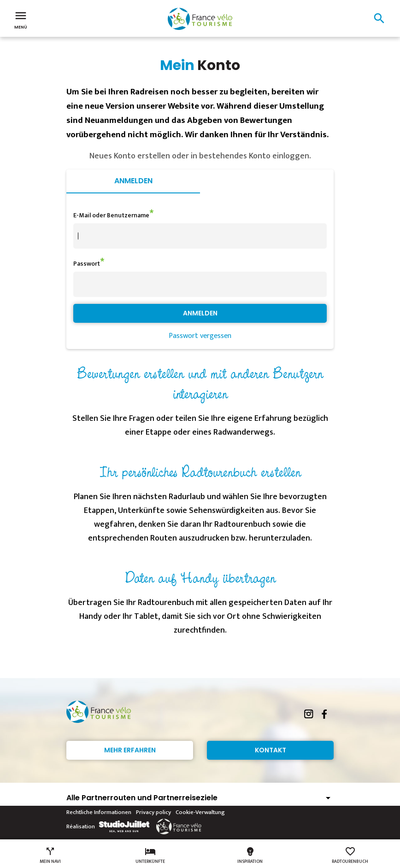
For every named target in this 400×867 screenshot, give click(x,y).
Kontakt (270, 750)
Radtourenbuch (350, 855)
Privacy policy (153, 812)
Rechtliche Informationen (98, 812)
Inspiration (250, 855)
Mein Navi (50, 855)
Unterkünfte (150, 855)
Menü (21, 19)
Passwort (86, 263)
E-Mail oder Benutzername (111, 215)
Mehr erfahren (130, 750)
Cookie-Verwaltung (200, 812)
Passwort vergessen (200, 336)
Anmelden (133, 180)
